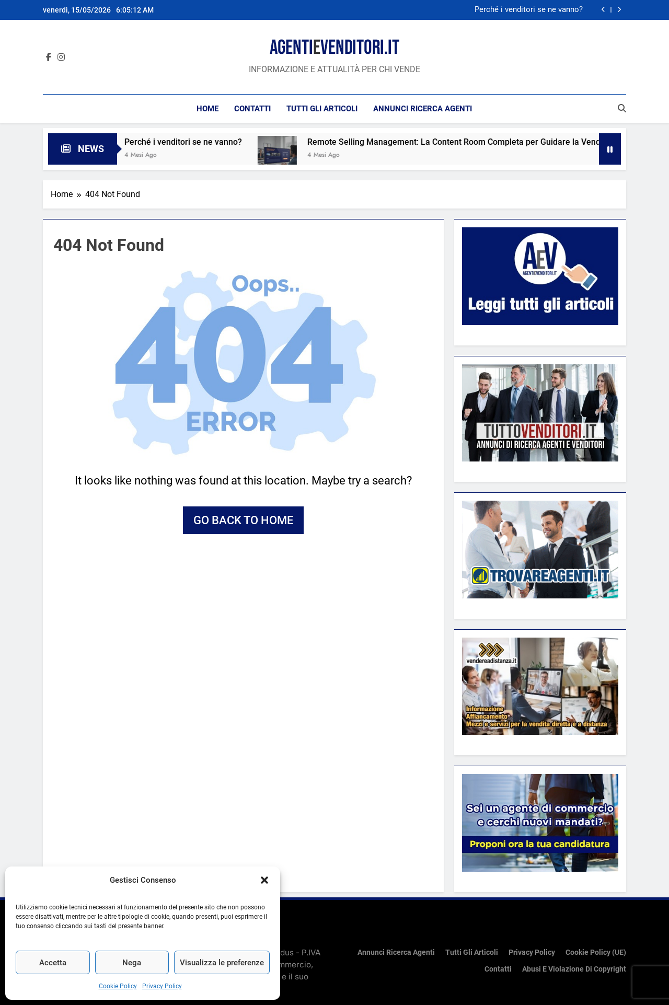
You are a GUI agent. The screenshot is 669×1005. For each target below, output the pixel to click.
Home (207, 108)
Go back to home (243, 520)
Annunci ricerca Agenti (422, 108)
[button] (264, 880)
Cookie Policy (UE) (596, 952)
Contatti (252, 108)
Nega (131, 962)
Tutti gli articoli (321, 108)
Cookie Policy (118, 986)
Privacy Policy (162, 986)
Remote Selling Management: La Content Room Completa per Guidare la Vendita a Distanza (489, 142)
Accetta (52, 962)
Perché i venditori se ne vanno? (529, 10)
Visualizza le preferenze (222, 962)
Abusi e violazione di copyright (574, 969)
